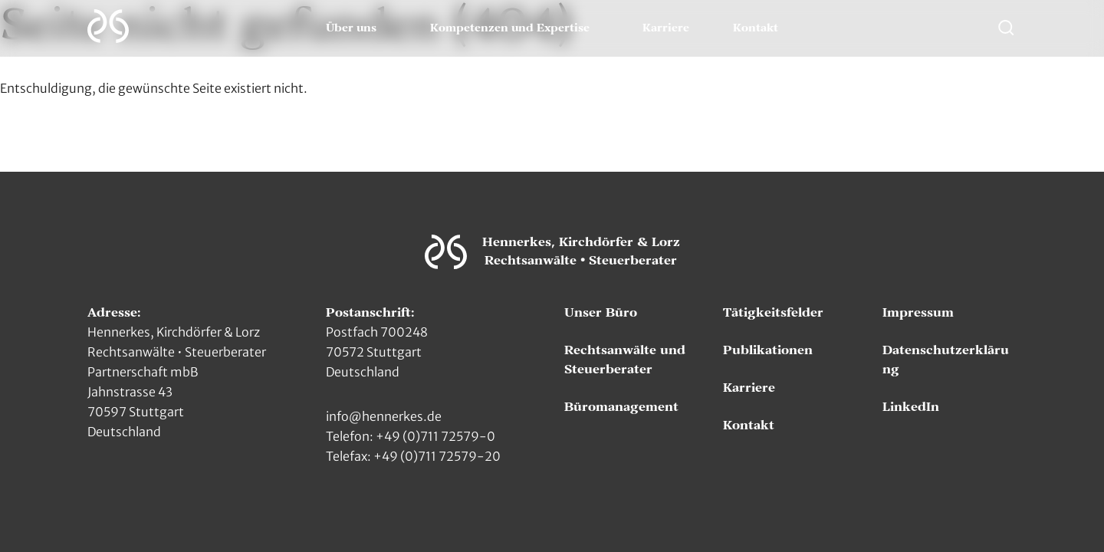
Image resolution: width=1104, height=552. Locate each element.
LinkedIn (910, 407)
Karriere (665, 28)
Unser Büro (600, 313)
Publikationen (768, 350)
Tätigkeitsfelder (773, 313)
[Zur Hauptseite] (108, 26)
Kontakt (755, 28)
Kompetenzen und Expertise (510, 28)
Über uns (351, 28)
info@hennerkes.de (384, 416)
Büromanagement (621, 407)
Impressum (918, 313)
